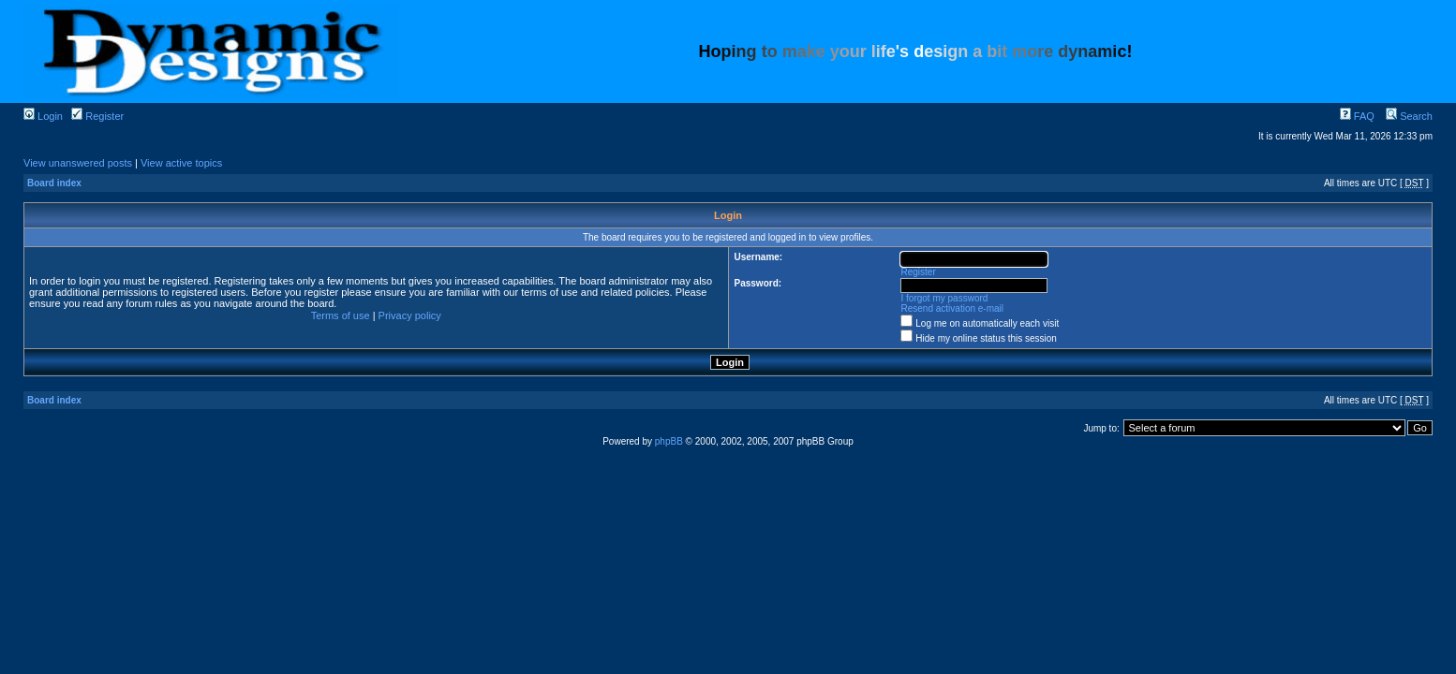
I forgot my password (944, 298)
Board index (54, 183)
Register (97, 116)
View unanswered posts (77, 162)
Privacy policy (410, 315)
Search (1409, 116)
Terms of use (340, 315)
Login (43, 116)
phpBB (669, 441)
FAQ (1357, 116)
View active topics (181, 162)
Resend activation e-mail (952, 308)
